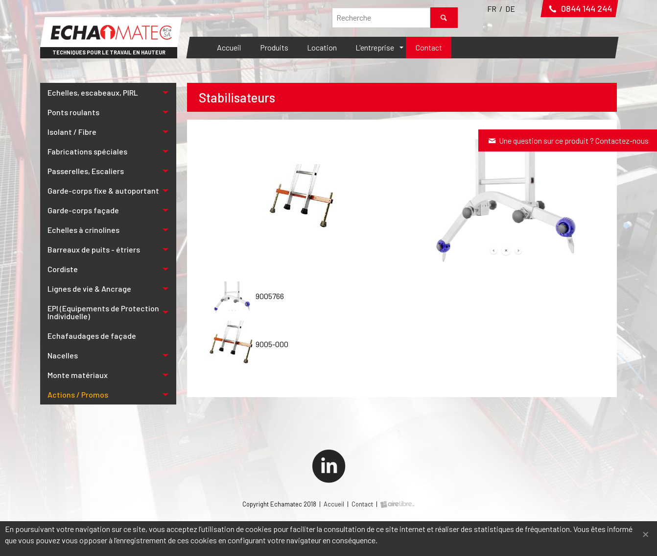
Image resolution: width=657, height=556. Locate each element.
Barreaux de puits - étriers (93, 249)
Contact (429, 47)
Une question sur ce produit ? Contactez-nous (568, 140)
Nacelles (62, 355)
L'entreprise (374, 47)
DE (510, 8)
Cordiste (62, 269)
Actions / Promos (77, 394)
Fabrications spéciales (87, 151)
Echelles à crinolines (83, 229)
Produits (274, 47)
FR (491, 8)
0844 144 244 (579, 8)
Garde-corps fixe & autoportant (103, 190)
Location (322, 47)
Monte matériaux (77, 374)
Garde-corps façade (83, 210)
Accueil (229, 47)
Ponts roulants (73, 112)
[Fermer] (645, 533)
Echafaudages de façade (91, 335)
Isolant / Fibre (71, 131)
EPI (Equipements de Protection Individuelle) (103, 312)
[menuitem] (229, 47)
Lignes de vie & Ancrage (89, 288)
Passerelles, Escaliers (85, 171)
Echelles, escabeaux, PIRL (92, 92)
